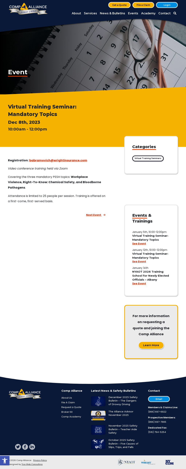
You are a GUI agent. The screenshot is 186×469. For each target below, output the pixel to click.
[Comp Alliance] (28, 9)
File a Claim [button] (143, 5)
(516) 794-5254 (157, 432)
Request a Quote (71, 407)
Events (133, 13)
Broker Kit (66, 412)
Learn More (151, 345)
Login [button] (167, 5)
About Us (66, 397)
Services (90, 13)
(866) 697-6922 (157, 411)
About (76, 13)
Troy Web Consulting (32, 464)
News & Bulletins (112, 13)
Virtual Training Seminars (148, 158)
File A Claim (68, 402)
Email (159, 399)
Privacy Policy (40, 460)
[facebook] (25, 447)
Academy (148, 13)
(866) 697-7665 (157, 422)
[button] (4, 460)
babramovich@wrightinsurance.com (58, 160)
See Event (139, 243)
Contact (164, 13)
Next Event (95, 215)
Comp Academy (71, 416)
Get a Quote (119, 5)
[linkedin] (32, 447)
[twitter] (18, 447)
